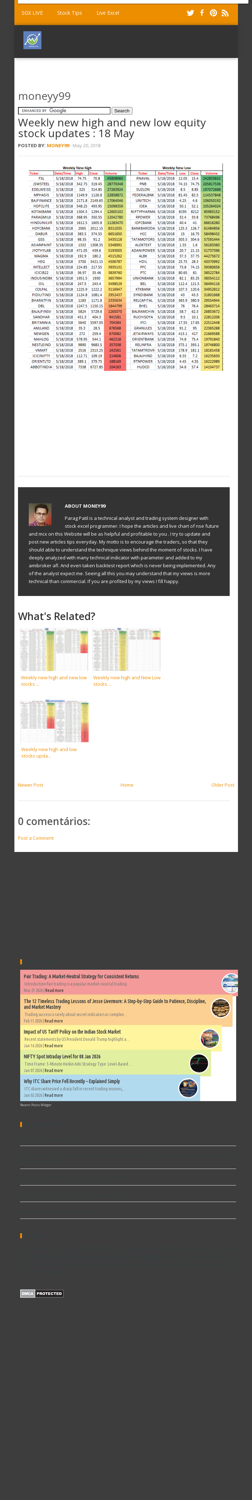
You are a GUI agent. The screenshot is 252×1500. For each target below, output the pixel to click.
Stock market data (40, 1265)
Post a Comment (36, 838)
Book (63, 1249)
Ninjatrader (189, 1258)
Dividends (122, 1249)
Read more (54, 990)
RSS (225, 13)
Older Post (222, 785)
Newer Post (30, 785)
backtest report (179, 1265)
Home (127, 785)
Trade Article (85, 1264)
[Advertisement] (81, 70)
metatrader (209, 1265)
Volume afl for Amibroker (47, 1139)
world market (49, 1271)
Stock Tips (69, 12)
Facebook (202, 13)
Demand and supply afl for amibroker (61, 1211)
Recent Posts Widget (35, 1105)
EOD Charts (175, 1249)
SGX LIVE (32, 12)
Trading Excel (116, 1265)
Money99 (58, 145)
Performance (219, 1257)
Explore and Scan (51, 1257)
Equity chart (214, 1248)
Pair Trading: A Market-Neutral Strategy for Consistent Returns (81, 976)
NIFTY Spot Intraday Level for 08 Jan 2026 (62, 1056)
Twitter (190, 13)
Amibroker (42, 1249)
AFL (23, 1249)
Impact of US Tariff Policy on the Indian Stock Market (72, 1032)
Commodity (91, 1248)
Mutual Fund (101, 1257)
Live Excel (107, 12)
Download (145, 1249)
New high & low (148, 1257)
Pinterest (213, 13)
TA (63, 1265)
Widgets (153, 1265)
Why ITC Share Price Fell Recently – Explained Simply (72, 1081)
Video (137, 1265)
